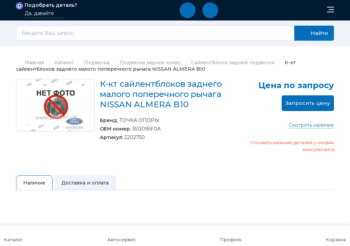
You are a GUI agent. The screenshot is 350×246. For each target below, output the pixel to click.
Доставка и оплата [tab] (85, 183)
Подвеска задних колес (150, 62)
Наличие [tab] (34, 183)
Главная (30, 62)
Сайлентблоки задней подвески (232, 62)
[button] (188, 10)
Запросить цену (307, 103)
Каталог (64, 62)
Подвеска (96, 62)
